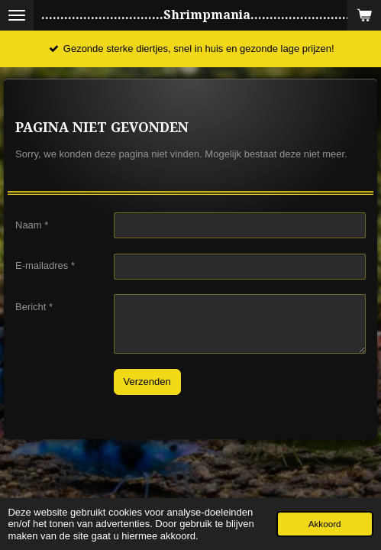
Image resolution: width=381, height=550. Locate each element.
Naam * (31, 224)
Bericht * (34, 306)
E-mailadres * (45, 265)
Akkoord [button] (324, 524)
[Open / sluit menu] (17, 15)
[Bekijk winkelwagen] (364, 15)
